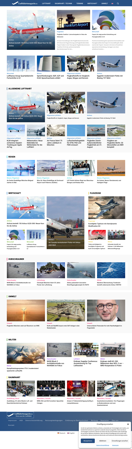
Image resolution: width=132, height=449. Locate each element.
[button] (128, 424)
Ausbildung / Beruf (13, 409)
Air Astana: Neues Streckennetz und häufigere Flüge (109, 184)
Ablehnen (102, 441)
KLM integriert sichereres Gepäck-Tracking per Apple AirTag (14, 146)
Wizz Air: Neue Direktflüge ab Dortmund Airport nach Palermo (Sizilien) (49, 185)
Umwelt (9, 334)
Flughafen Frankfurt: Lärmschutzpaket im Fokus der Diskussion (70, 36)
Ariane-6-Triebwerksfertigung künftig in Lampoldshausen (79, 413)
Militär (90, 246)
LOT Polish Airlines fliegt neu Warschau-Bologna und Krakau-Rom (79, 185)
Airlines (11, 40)
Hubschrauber (11, 289)
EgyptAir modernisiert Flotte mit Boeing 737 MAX (110, 79)
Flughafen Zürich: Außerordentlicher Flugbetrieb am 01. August (94, 146)
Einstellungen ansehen (120, 441)
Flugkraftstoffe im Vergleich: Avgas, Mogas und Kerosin (78, 79)
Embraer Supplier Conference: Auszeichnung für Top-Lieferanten (85, 374)
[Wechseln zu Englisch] (112, 3)
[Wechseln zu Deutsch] (61, 444)
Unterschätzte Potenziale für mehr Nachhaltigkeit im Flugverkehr (100, 337)
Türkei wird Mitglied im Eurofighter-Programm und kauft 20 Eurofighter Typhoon (96, 253)
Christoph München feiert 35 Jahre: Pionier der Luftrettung (48, 292)
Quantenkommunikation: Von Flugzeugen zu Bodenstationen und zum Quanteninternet (111, 414)
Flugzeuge (91, 225)
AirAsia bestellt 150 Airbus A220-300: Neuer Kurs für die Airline (23, 229)
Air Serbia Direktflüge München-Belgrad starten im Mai (19, 184)
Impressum (115, 445)
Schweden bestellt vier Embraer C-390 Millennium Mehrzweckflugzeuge (116, 252)
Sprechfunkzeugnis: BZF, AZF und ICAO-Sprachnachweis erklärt (50, 79)
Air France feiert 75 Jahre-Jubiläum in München (54, 145)
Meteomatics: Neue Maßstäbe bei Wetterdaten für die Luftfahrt (34, 146)
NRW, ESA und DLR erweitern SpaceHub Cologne (48, 413)
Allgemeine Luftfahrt (74, 76)
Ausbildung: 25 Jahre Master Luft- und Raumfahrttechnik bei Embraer (21, 413)
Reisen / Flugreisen (13, 180)
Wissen (39, 76)
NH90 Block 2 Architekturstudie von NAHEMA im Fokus (19, 292)
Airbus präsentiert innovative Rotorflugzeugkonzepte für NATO (80, 292)
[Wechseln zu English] (71, 444)
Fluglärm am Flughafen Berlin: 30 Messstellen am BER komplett (115, 146)
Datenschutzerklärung (102, 445)
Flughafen (60, 31)
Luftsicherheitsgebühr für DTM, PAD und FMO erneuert (76, 145)
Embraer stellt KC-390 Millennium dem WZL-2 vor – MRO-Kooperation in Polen (112, 374)
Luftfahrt (77, 369)
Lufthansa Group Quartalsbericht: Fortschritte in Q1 (20, 79)
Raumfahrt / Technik (44, 409)
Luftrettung (41, 289)
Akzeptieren (87, 441)
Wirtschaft (95, 31)
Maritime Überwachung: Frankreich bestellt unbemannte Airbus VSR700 (111, 293)
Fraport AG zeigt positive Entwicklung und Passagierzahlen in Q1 (108, 36)
